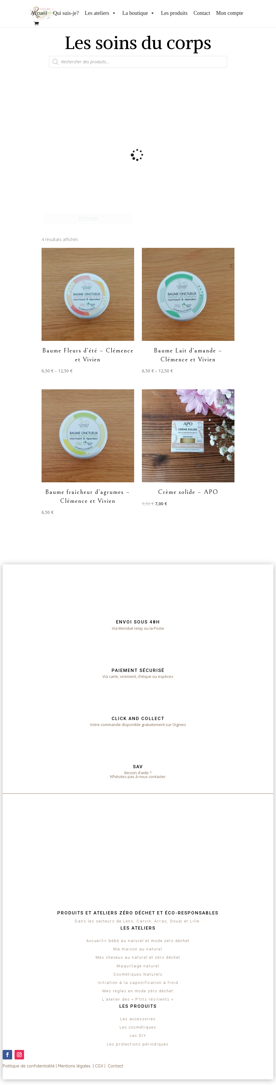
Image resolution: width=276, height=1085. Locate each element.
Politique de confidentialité (29, 1066)
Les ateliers (100, 13)
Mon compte (229, 13)
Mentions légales (74, 1066)
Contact (201, 13)
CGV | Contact (109, 1066)
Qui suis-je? (66, 13)
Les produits (174, 13)
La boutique (138, 13)
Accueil (39, 13)
